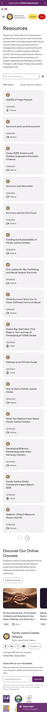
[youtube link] (23, 646)
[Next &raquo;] (27, 538)
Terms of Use (19, 655)
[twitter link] (17, 646)
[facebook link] (5, 646)
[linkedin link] (11, 646)
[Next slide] (44, 2)
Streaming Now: (23, 3)
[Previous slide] (2, 2)
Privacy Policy (8, 655)
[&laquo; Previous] (19, 538)
